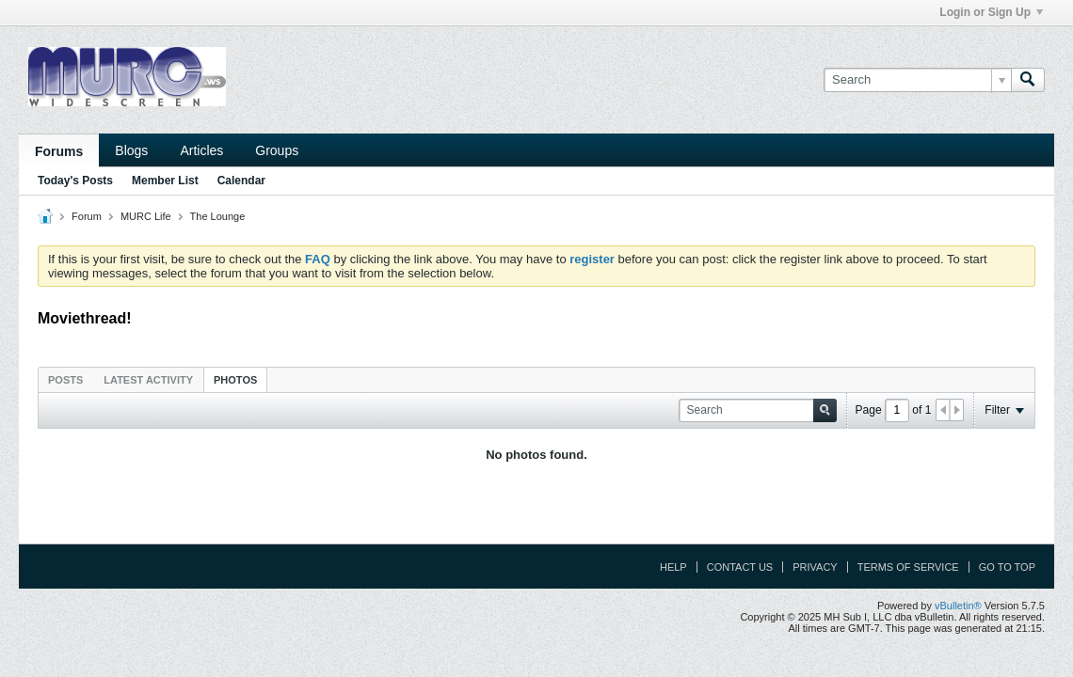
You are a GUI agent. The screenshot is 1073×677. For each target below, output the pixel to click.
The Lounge (218, 216)
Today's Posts (75, 180)
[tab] (65, 379)
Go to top (1007, 567)
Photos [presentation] (235, 380)
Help (673, 567)
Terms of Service (908, 567)
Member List (165, 180)
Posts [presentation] (65, 380)
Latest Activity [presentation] (148, 380)
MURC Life (145, 216)
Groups (276, 150)
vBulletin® (958, 605)
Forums (59, 151)
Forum (87, 216)
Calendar (241, 180)
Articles (201, 150)
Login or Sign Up (991, 12)
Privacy (815, 567)
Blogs (131, 150)
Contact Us (740, 567)
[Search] (917, 80)
